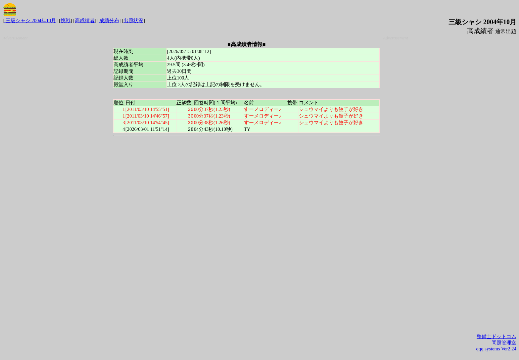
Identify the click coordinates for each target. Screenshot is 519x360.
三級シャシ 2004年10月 (30, 20)
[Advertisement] (56, 140)
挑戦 (66, 20)
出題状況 (133, 20)
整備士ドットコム (496, 336)
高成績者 (85, 20)
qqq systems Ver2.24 (496, 348)
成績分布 (109, 20)
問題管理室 (504, 342)
